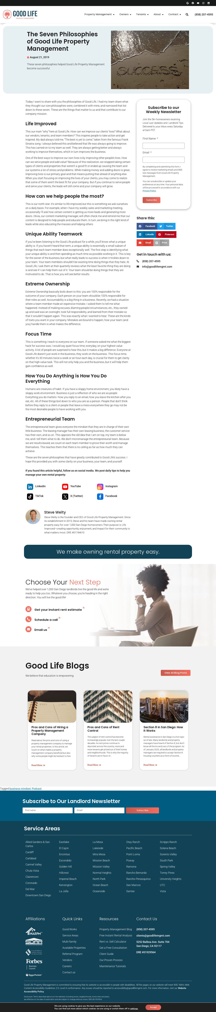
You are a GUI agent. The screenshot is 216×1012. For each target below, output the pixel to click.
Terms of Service (43, 1007)
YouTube (75, 486)
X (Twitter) (76, 496)
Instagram (111, 486)
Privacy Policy (149, 191)
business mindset (20, 788)
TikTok (39, 496)
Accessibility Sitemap (59, 1007)
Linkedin (40, 486)
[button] (186, 14)
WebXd (83, 1004)
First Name (149, 138)
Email (146, 152)
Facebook (111, 496)
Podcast (37, 788)
